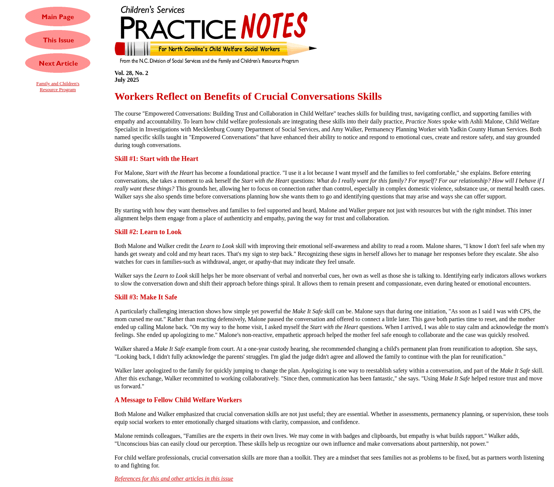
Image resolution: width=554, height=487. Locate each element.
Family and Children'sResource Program (57, 86)
